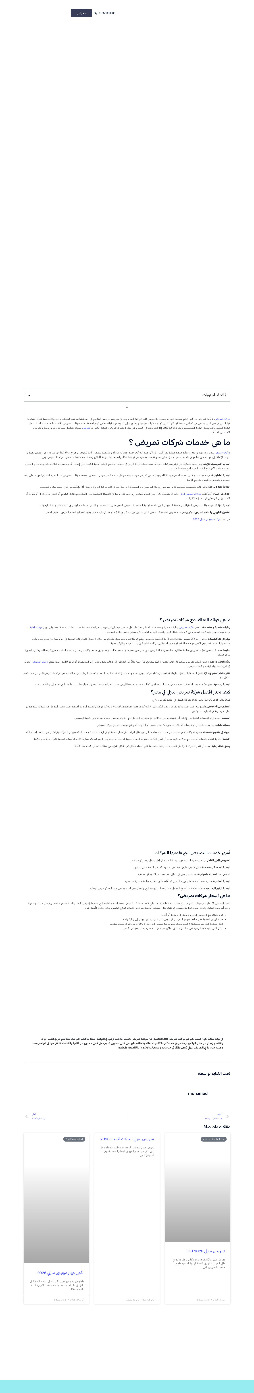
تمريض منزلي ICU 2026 (205, 1268)
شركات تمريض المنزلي (189, 498)
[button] (29, 396)
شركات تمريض (222, 420)
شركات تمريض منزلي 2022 (205, 524)
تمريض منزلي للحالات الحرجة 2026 (127, 1157)
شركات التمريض (34, 668)
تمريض (67, 430)
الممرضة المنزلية (31, 632)
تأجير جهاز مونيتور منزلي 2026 (60, 1290)
